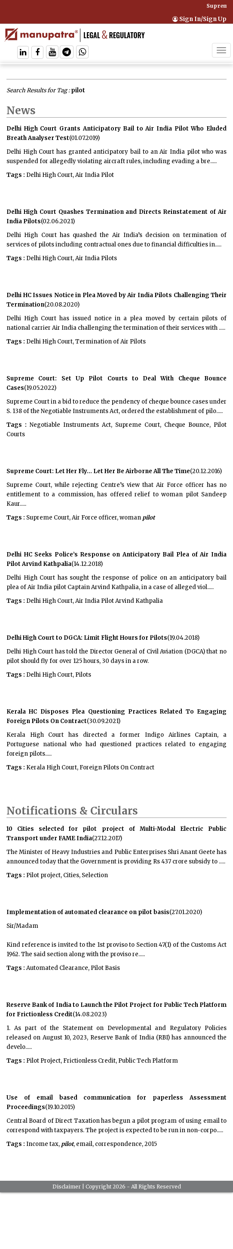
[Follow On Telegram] (67, 53)
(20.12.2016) (206, 471)
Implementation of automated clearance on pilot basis (87, 912)
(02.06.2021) (58, 221)
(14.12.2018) (87, 564)
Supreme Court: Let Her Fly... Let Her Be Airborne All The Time (98, 471)
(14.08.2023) (90, 1014)
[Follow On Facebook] (37, 53)
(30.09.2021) (103, 721)
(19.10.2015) (60, 1107)
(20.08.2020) (62, 304)
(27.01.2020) (185, 912)
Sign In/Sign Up (199, 19)
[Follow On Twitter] (52, 53)
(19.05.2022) (40, 388)
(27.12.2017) (107, 838)
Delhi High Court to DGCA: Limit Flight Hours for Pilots (86, 637)
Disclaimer (66, 1186)
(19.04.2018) (183, 637)
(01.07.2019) (84, 138)
